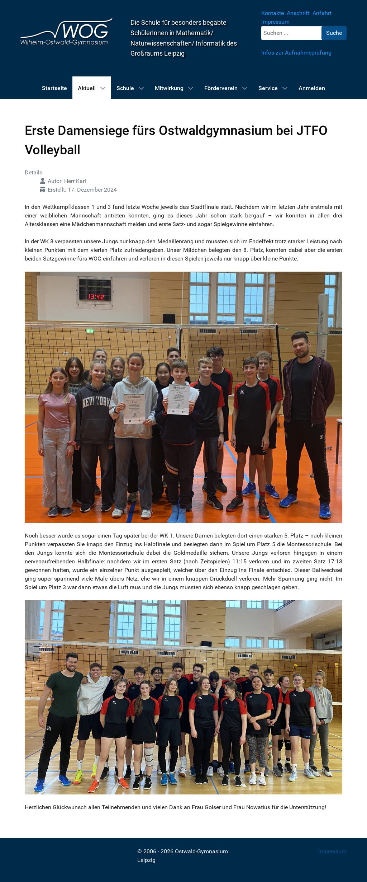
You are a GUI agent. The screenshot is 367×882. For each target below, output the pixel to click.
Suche (334, 32)
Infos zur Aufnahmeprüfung (296, 52)
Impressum (332, 851)
